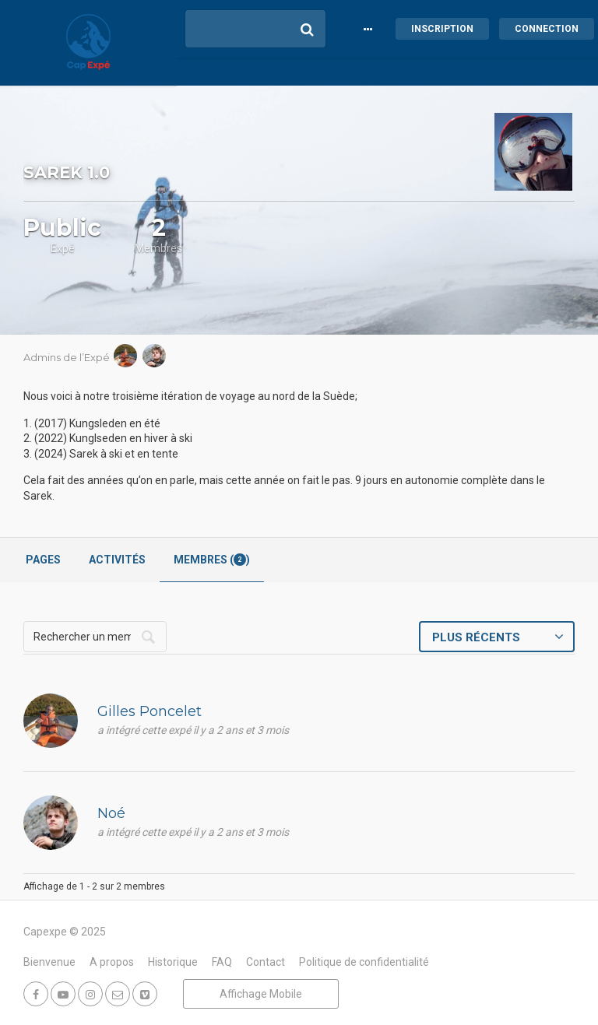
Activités (117, 559)
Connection (547, 28)
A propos (112, 962)
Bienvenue (49, 962)
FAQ (222, 962)
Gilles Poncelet (149, 711)
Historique (173, 962)
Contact (265, 962)
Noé (111, 813)
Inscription (442, 28)
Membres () (212, 559)
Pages (43, 559)
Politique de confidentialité (364, 962)
